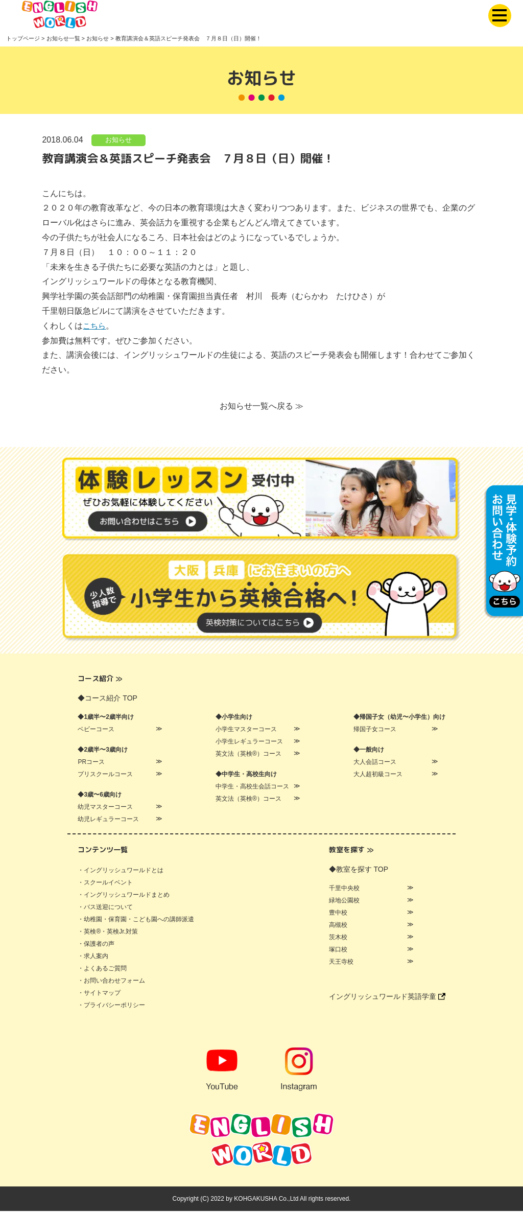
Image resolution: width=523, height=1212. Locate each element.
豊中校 (338, 913)
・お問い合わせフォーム (111, 981)
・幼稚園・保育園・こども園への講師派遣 (136, 920)
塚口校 (338, 950)
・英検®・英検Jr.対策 (108, 932)
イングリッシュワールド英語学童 (387, 997)
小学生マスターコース (246, 730)
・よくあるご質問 (102, 969)
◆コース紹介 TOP (107, 699)
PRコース (91, 762)
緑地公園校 (344, 901)
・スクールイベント (105, 883)
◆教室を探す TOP (358, 870)
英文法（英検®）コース (248, 754)
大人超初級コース (377, 775)
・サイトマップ (99, 993)
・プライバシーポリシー (111, 1006)
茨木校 (338, 938)
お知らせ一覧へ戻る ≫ (261, 406)
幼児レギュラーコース (108, 820)
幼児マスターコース (105, 807)
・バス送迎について (105, 908)
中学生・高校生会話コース (252, 787)
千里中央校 (344, 889)
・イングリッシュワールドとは (120, 871)
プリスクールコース (105, 775)
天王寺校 (341, 962)
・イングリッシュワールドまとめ (124, 895)
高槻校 (338, 925)
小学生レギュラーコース (249, 742)
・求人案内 (93, 957)
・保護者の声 (96, 944)
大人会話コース (374, 762)
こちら (95, 326)
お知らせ (118, 140)
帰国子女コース (374, 730)
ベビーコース (96, 730)
